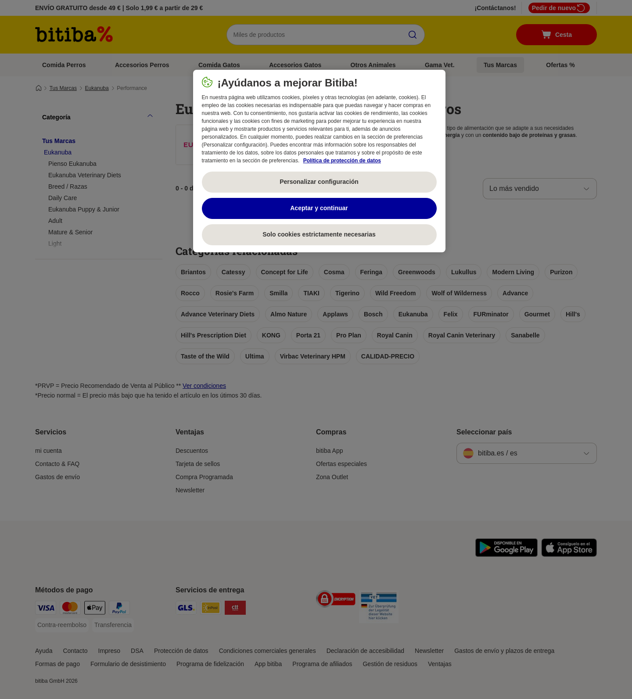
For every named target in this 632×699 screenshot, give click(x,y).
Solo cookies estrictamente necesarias (319, 234)
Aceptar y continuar (319, 207)
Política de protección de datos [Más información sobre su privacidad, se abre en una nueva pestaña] (342, 161)
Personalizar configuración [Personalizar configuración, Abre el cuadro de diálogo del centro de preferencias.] (319, 181)
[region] (319, 161)
